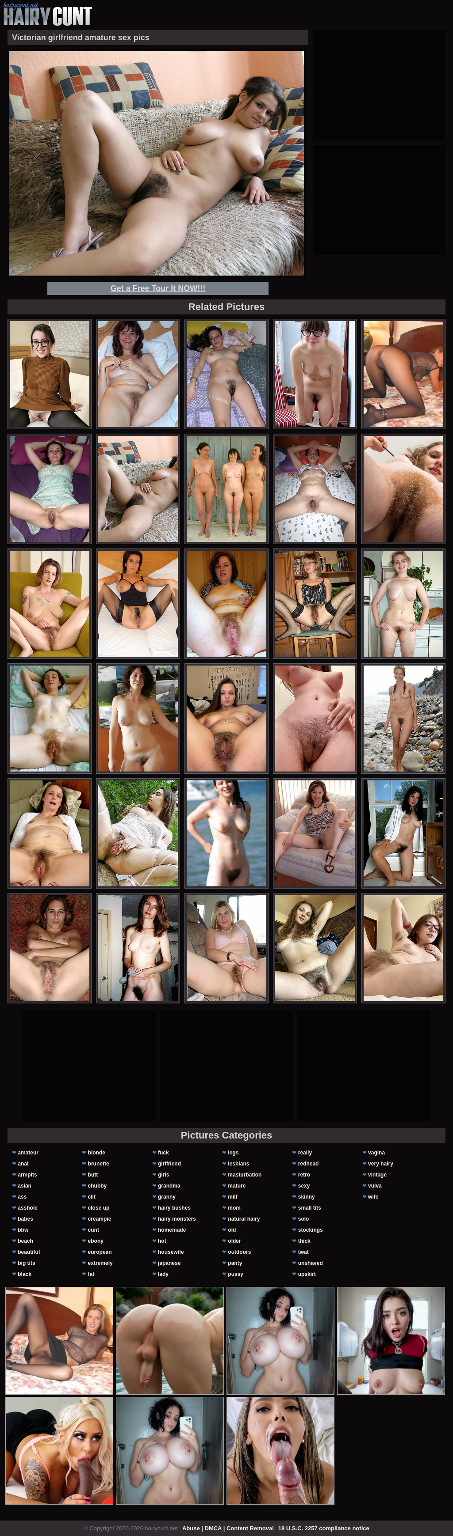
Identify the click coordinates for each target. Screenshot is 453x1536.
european (100, 1252)
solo (303, 1219)
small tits (309, 1208)
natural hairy (244, 1219)
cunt (93, 1230)
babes (25, 1219)
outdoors (239, 1252)
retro (304, 1175)
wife (373, 1197)
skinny (306, 1197)
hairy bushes (174, 1208)
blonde (96, 1153)
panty (235, 1263)
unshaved (310, 1263)
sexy (304, 1186)
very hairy (380, 1164)
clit (92, 1197)
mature (237, 1186)
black (24, 1274)
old (232, 1230)
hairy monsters (177, 1219)
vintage (377, 1175)
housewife (171, 1252)
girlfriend (169, 1164)
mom (234, 1208)
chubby (97, 1186)
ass (22, 1197)
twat (303, 1252)
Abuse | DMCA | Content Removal (228, 1528)
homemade (172, 1230)
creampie (99, 1219)
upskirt (307, 1274)
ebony (96, 1241)
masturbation (244, 1175)
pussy (235, 1274)
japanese (169, 1263)
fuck (163, 1153)
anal (23, 1164)
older (234, 1241)
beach (25, 1241)
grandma (169, 1186)
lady (163, 1274)
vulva (375, 1186)
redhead (308, 1164)
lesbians (238, 1164)
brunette (98, 1164)
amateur (28, 1153)
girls (163, 1175)
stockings (310, 1230)
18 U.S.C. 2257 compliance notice (323, 1528)
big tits (26, 1263)
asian (24, 1186)
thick (304, 1241)
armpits (27, 1175)
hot (162, 1241)
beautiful (29, 1252)
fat (91, 1274)
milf (232, 1197)
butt (93, 1175)
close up (99, 1208)
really (305, 1153)
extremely (100, 1263)
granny (167, 1197)
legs (233, 1153)
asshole (28, 1208)
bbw (23, 1230)
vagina (376, 1153)
